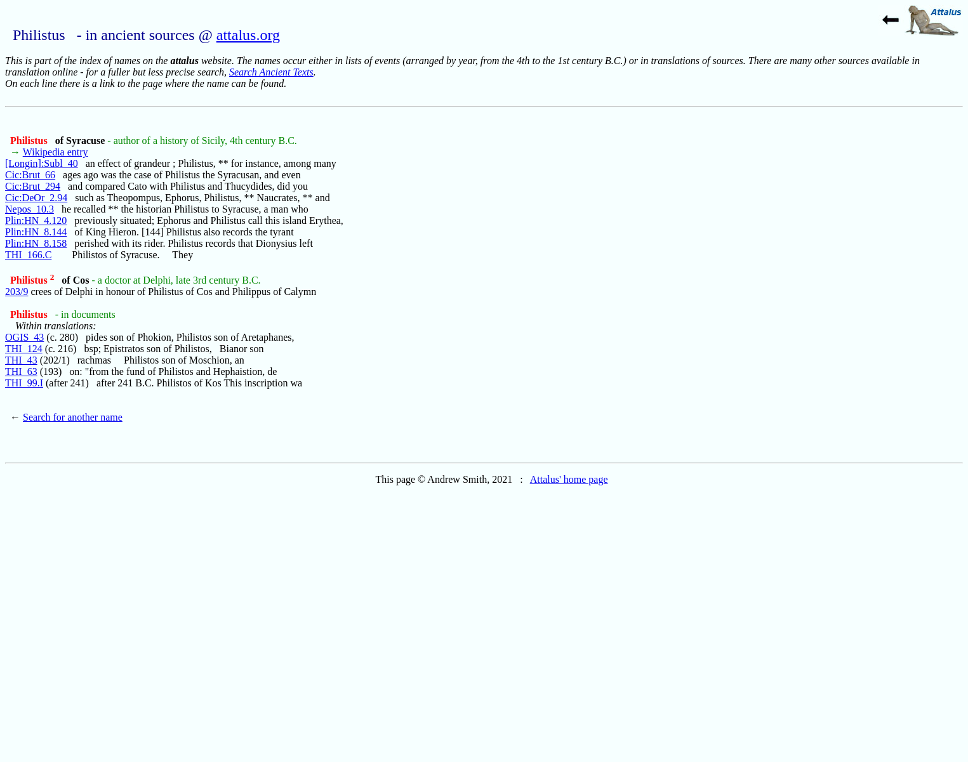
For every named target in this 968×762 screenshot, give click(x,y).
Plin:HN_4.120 (36, 220)
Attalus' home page (569, 479)
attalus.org (248, 35)
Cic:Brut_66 (30, 174)
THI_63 (21, 371)
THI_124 (24, 348)
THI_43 (21, 360)
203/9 (16, 291)
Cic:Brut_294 (32, 186)
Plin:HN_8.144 (36, 232)
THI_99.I (24, 383)
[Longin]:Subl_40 (41, 163)
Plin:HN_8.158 (36, 243)
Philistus (30, 140)
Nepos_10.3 (29, 209)
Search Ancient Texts (271, 72)
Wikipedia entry (55, 152)
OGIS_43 (24, 337)
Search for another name (73, 417)
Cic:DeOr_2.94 (36, 197)
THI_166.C (28, 254)
